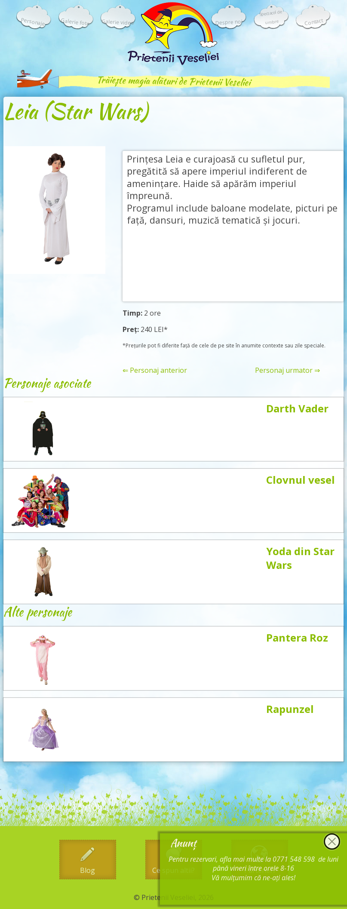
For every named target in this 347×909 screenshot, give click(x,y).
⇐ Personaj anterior (155, 370)
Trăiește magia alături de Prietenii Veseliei (173, 81)
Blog (87, 870)
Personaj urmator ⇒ (287, 370)
